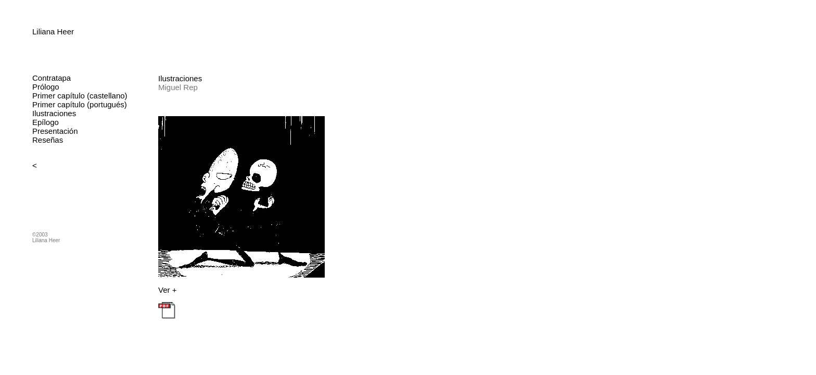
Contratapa (51, 77)
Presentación (55, 131)
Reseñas (47, 139)
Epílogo (45, 122)
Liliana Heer (53, 31)
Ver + (167, 289)
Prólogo (45, 86)
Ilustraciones (54, 113)
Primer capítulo (58, 95)
